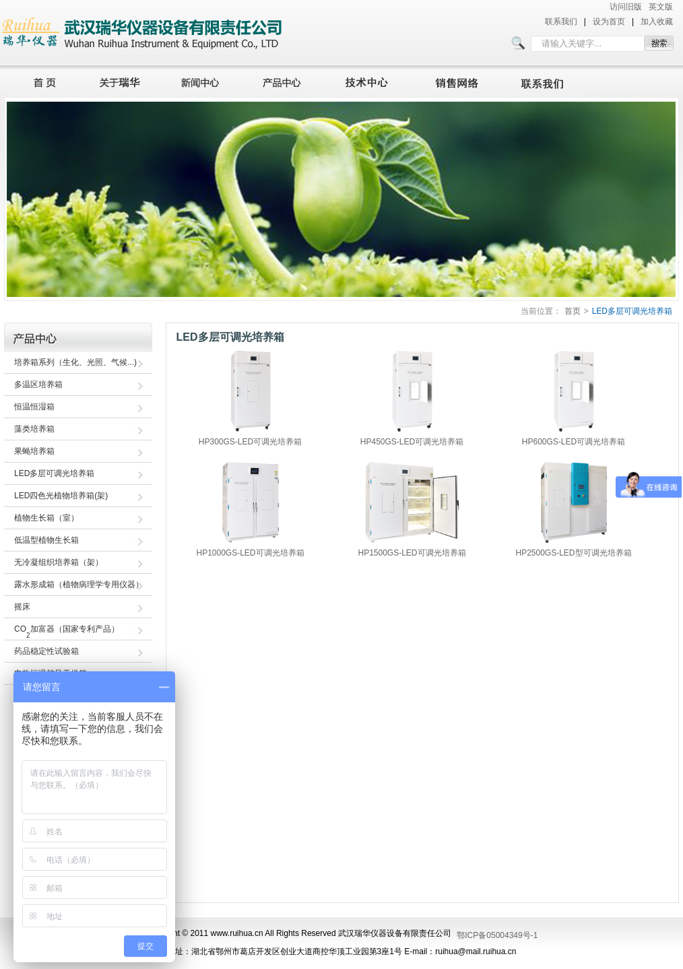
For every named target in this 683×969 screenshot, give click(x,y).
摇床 (22, 606)
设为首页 (609, 21)
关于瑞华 (120, 81)
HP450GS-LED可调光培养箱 (411, 441)
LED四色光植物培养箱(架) (61, 495)
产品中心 (285, 81)
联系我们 (561, 21)
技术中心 (372, 81)
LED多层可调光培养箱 (632, 311)
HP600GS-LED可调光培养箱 (573, 441)
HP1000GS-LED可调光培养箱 (250, 553)
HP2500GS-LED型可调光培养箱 (573, 553)
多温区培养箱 (38, 384)
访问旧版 (626, 6)
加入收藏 (657, 21)
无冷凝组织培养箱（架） (58, 562)
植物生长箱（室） (46, 518)
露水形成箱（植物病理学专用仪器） (78, 584)
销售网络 (459, 81)
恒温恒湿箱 (34, 406)
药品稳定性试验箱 (46, 651)
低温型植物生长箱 (46, 540)
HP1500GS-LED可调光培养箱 (411, 553)
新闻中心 (202, 81)
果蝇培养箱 (34, 451)
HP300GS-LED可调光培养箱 (250, 441)
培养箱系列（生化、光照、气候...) (75, 362)
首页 (41, 81)
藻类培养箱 (34, 429)
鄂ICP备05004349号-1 (497, 935)
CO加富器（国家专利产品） (66, 631)
